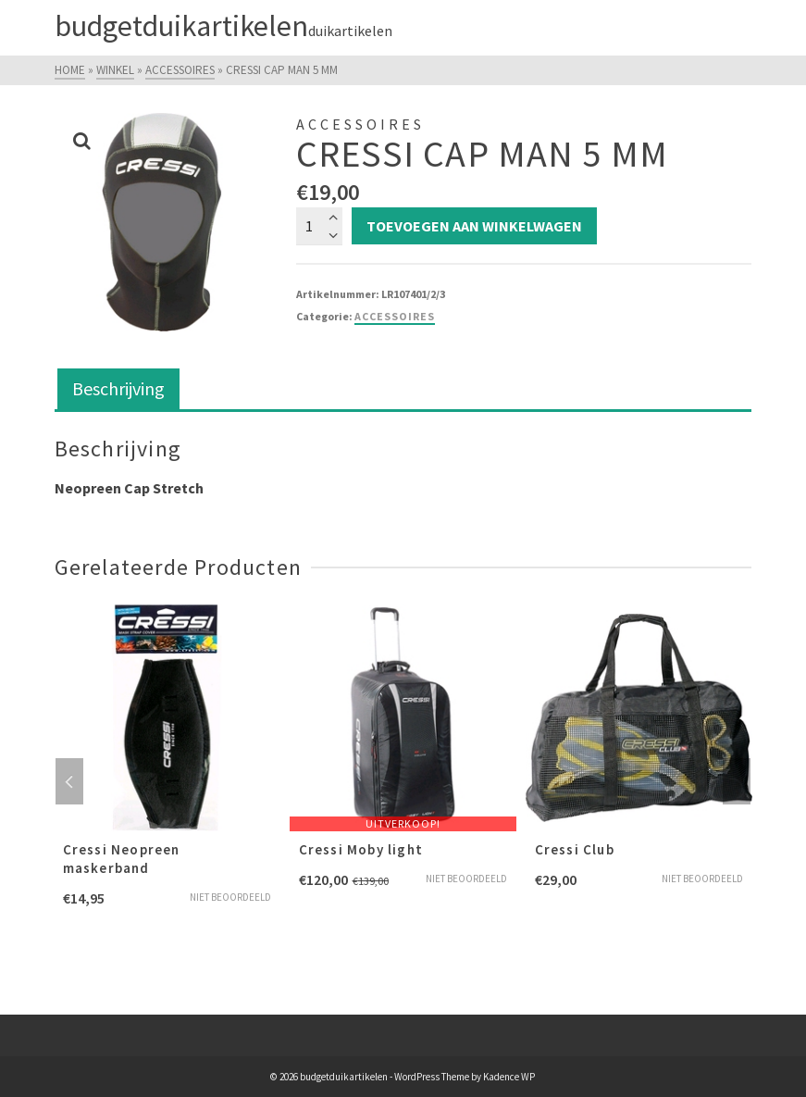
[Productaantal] (319, 225)
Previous (69, 781)
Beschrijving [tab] (118, 388)
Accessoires (394, 316)
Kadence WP (509, 1076)
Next (736, 781)
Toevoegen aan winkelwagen (474, 226)
